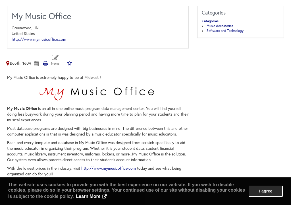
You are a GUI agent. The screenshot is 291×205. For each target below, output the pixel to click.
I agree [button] (265, 191)
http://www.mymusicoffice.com (39, 39)
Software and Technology (225, 31)
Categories (210, 21)
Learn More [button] (88, 196)
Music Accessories (220, 26)
